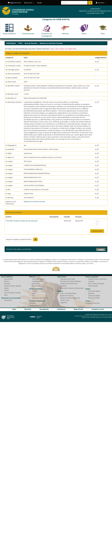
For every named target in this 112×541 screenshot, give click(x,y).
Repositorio (35, 283)
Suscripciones (44, 309)
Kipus (33, 293)
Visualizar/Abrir (97, 231)
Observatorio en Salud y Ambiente (70, 281)
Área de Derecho (31, 43)
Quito (14, 309)
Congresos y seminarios (92, 303)
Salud (5, 295)
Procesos (35, 291)
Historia (6, 290)
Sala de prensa (33, 305)
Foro (33, 295)
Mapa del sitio (78, 309)
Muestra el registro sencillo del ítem (18, 239)
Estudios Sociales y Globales (12, 286)
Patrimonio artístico (94, 298)
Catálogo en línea (37, 281)
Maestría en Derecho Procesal (51, 43)
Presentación (8, 300)
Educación (7, 283)
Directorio (27, 309)
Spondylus (32, 303)
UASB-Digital (11, 43)
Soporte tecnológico (94, 295)
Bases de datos (36, 286)
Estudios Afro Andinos (66, 295)
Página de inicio (14, 3)
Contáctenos (61, 309)
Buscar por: (29, 3)
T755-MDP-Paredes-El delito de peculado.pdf (21, 221)
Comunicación (8, 279)
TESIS (20, 43)
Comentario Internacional (40, 298)
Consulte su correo (98, 309)
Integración (63, 302)
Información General (38, 279)
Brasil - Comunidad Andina (68, 293)
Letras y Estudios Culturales (12, 293)
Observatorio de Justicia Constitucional (71, 288)
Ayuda (39, 3)
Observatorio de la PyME (67, 279)
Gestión (6, 288)
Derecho (6, 281)
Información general (94, 291)
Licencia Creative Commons (41, 249)
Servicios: (101, 3)
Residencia (91, 293)
